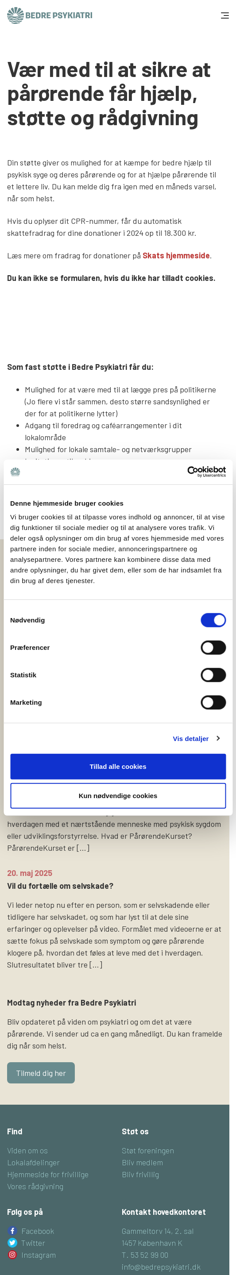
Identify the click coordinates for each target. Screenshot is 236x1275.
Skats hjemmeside (176, 255)
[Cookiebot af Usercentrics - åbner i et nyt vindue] (187, 472)
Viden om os (27, 1150)
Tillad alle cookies (117, 766)
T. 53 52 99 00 (145, 1255)
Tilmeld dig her (41, 1073)
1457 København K (152, 1243)
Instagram (38, 1255)
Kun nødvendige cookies (118, 795)
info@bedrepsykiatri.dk (161, 1266)
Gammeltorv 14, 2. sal (158, 1231)
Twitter (33, 1243)
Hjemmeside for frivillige (48, 1174)
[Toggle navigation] (224, 15)
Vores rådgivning (35, 1186)
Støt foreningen (148, 1150)
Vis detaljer (191, 738)
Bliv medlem (142, 1162)
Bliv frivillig (140, 1174)
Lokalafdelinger (33, 1162)
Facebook (37, 1231)
